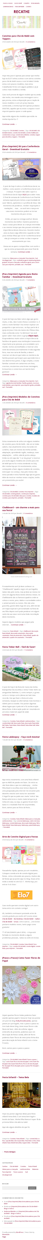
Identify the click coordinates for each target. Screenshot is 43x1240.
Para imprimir (19, 6)
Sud (36, 258)
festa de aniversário (16, 635)
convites (32, 135)
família (24, 383)
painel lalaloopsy (34, 825)
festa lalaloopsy (16, 825)
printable (17, 264)
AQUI (24, 195)
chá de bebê (33, 130)
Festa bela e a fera (30, 1141)
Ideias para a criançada (17, 258)
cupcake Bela (10, 1141)
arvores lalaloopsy (23, 821)
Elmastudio (6, 1234)
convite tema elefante (22, 135)
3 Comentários (28, 740)
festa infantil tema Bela (14, 1143)
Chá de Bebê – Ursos (10, 922)
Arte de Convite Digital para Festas (20, 836)
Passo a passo (8, 3)
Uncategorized (6, 260)
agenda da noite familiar (14, 383)
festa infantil (27, 635)
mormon (36, 383)
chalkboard (27, 631)
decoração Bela (19, 1141)
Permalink (22, 137)
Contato (28, 6)
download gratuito (34, 260)
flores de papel (15, 1066)
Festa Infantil (35, 3)
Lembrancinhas (8, 6)
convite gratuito (15, 494)
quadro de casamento (17, 637)
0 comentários (30, 42)
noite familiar (6, 385)
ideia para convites (25, 496)
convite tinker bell (7, 723)
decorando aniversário (18, 633)
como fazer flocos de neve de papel (17, 1061)
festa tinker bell (30, 725)
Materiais (35, 1169)
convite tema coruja (8, 135)
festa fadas (12, 725)
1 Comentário (30, 280)
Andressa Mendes (10, 1211)
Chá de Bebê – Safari (32, 919)
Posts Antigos (8, 1152)
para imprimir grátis (27, 385)
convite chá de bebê (19, 133)
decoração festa (19, 723)
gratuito (4, 262)
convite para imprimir (28, 494)
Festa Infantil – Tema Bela (15, 1077)
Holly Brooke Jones (23, 1021)
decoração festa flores (15, 1064)
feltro (38, 823)
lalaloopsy (25, 825)
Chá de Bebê (18, 3)
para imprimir (9, 264)
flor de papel (6, 1066)
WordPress (19, 1232)
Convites (26, 3)
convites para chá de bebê (10, 496)
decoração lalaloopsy (29, 823)
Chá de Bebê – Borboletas (12, 919)
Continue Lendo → (9, 124)
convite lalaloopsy (15, 823)
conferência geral (22, 260)
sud (22, 264)
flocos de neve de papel (30, 1064)
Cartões (4, 1166)
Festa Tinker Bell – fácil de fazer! (18, 647)
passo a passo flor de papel (29, 1066)
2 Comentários (31, 152)
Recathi (21, 11)
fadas (7, 725)
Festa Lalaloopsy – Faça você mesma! (21, 737)
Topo (4, 1237)
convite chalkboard (32, 133)
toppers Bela (26, 1143)
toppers (14, 137)
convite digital (30, 946)
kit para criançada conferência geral (19, 262)
